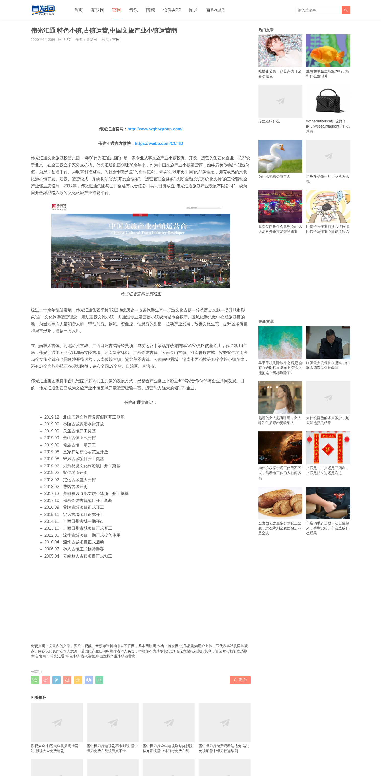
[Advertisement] (141, 84)
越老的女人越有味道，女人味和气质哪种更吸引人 (280, 403)
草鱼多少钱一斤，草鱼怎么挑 (328, 161)
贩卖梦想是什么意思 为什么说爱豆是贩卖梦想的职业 (280, 212)
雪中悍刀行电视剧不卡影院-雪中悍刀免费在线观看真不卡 (113, 728)
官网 (116, 10)
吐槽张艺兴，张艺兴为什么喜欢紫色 (280, 56)
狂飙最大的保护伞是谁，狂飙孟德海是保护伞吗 (328, 348)
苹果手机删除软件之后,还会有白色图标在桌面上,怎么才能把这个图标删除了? (280, 350)
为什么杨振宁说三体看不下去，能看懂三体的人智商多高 (280, 455)
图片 (193, 10)
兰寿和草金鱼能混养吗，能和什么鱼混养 (328, 56)
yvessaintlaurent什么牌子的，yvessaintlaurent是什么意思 (328, 109)
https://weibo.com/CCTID (159, 143)
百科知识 (215, 10)
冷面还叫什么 (280, 104)
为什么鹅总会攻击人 (280, 159)
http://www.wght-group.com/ (155, 129)
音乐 (133, 10)
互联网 (98, 10)
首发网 (40, 656)
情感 (150, 10)
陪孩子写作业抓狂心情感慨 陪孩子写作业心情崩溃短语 (328, 212)
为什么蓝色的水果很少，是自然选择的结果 (328, 403)
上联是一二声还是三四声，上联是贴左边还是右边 (328, 453)
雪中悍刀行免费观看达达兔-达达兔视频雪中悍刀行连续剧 (225, 728)
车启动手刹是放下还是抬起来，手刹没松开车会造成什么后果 (328, 511)
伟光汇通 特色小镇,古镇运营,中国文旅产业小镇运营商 (92, 656)
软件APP (172, 10)
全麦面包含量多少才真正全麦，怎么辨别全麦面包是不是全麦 (280, 511)
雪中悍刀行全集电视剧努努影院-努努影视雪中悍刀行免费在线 (169, 728)
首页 (78, 10)
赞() (240, 680)
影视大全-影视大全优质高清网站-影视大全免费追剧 (57, 728)
